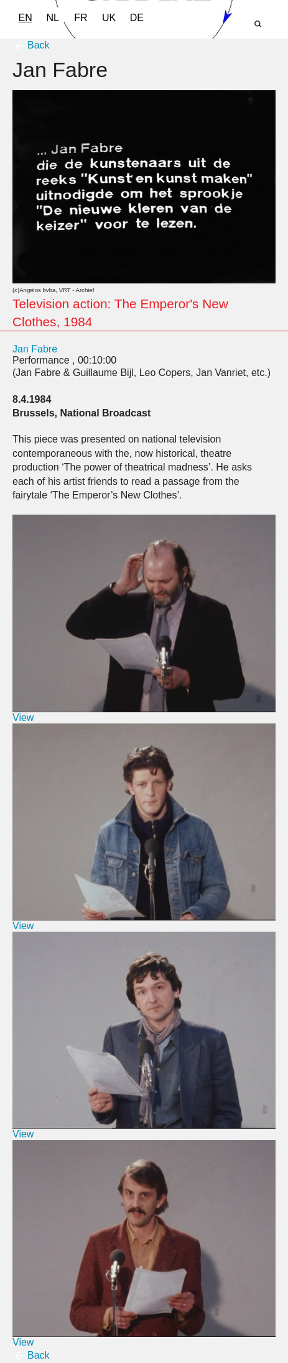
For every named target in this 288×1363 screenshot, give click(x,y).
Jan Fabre (34, 349)
